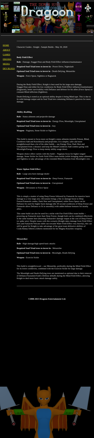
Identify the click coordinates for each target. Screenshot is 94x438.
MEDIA (6, 64)
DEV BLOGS (9, 68)
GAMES (6, 54)
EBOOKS (7, 59)
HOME (6, 45)
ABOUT (6, 50)
